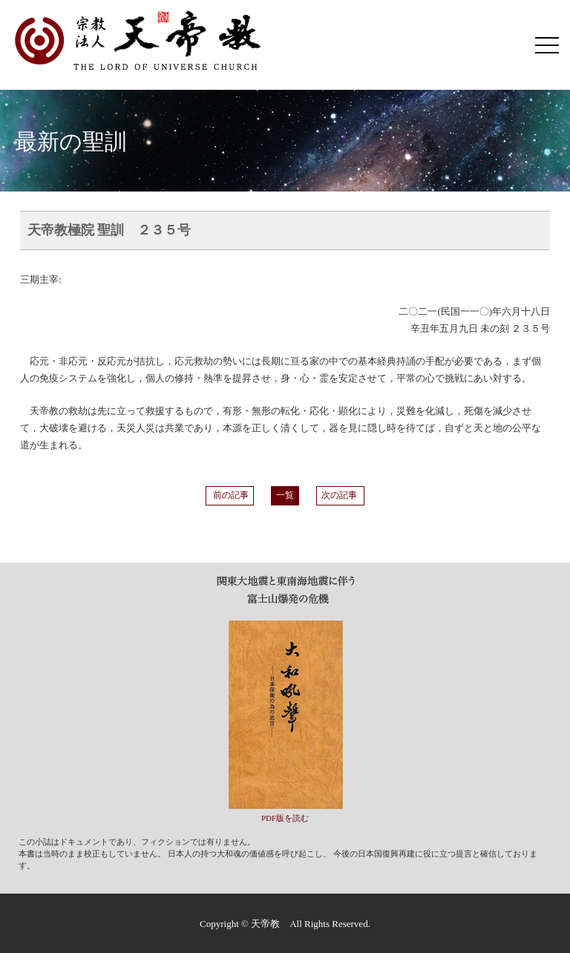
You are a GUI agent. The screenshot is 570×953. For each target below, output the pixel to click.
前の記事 (230, 495)
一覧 (285, 495)
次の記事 (340, 495)
